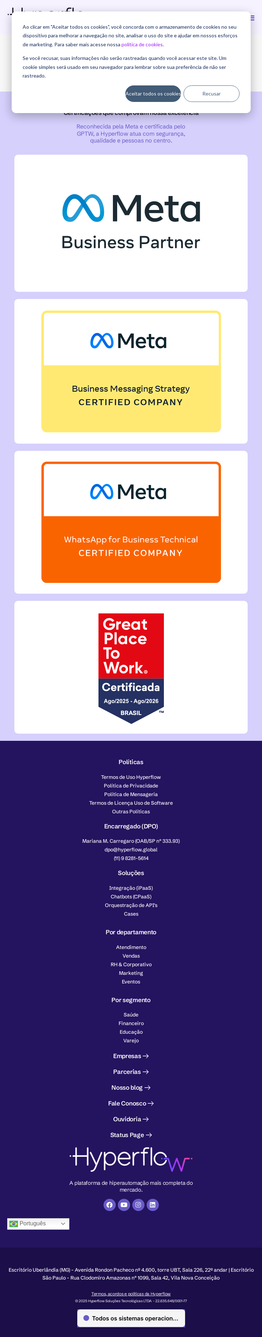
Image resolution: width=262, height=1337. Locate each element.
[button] (131, 840)
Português (27, 1224)
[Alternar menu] (251, 17)
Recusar (211, 93)
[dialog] (131, 62)
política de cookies (142, 44)
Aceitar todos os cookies (153, 93)
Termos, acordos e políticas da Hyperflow (131, 1293)
